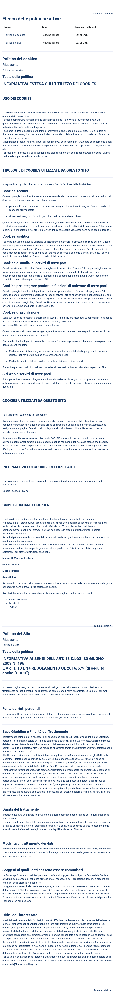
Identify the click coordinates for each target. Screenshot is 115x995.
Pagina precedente (102, 13)
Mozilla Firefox (10, 570)
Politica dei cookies (14, 34)
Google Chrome (11, 564)
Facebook (16, 490)
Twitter (25, 490)
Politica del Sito (12, 42)
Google (6, 490)
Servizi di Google (18, 599)
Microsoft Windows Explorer (17, 558)
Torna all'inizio (102, 625)
